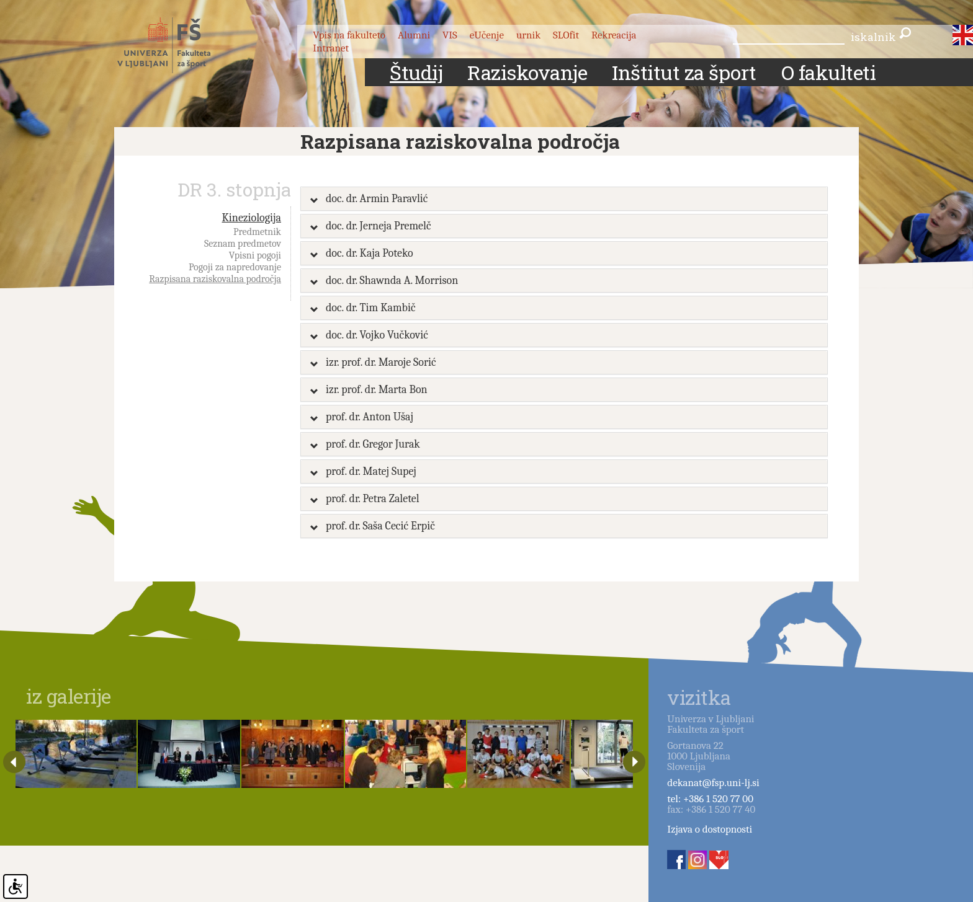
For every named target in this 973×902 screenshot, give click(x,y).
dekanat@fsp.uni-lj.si (713, 783)
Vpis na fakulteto (349, 35)
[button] (564, 198)
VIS (449, 35)
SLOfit (566, 35)
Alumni (414, 35)
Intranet (331, 48)
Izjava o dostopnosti (709, 829)
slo (956, 29)
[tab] (564, 198)
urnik (528, 35)
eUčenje (487, 35)
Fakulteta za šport (177, 45)
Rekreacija (614, 35)
